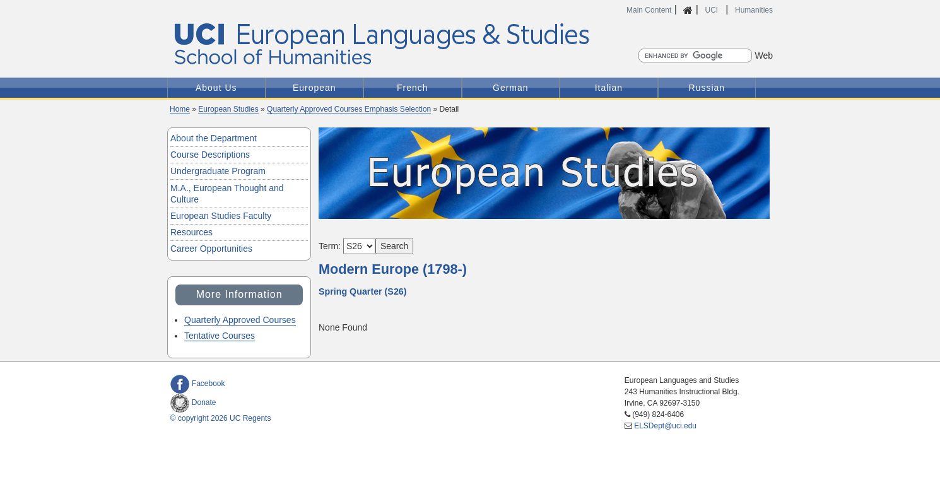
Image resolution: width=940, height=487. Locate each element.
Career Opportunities (211, 249)
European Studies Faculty (220, 216)
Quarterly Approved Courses (240, 320)
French (412, 88)
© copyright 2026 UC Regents (220, 418)
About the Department (213, 138)
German (511, 88)
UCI (712, 10)
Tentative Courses (219, 336)
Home (180, 109)
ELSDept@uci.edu (665, 425)
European (314, 88)
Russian (707, 88)
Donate (193, 402)
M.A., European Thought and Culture (227, 193)
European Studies (228, 109)
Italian (609, 88)
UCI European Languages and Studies (409, 44)
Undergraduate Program (218, 171)
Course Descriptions (210, 155)
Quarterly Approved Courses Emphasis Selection (349, 109)
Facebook (197, 383)
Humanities (754, 10)
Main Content (648, 10)
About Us (216, 88)
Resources (191, 232)
